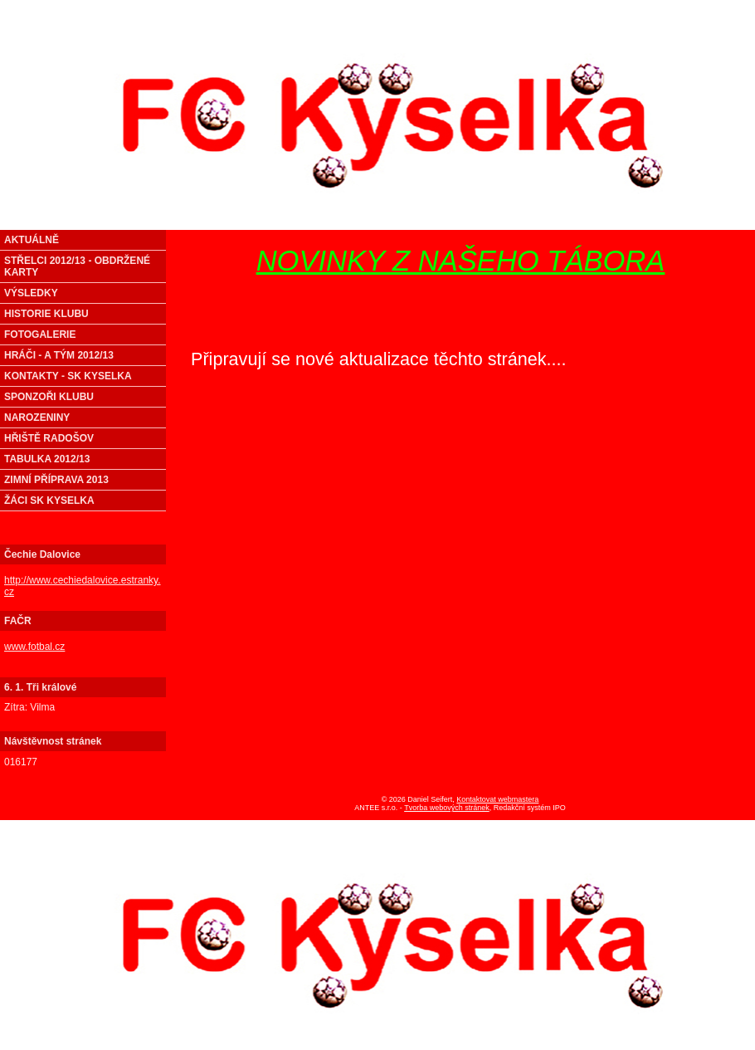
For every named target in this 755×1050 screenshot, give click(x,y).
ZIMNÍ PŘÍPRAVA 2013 (56, 480)
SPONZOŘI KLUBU (49, 397)
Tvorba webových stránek (447, 807)
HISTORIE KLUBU (46, 314)
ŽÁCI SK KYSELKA (49, 500)
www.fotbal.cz (34, 646)
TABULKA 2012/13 (47, 459)
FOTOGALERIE (40, 334)
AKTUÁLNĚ (31, 240)
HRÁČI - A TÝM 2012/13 (59, 355)
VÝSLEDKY (31, 293)
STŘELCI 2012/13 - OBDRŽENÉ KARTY (77, 266)
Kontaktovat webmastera (497, 799)
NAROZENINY (37, 417)
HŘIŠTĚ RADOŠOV (49, 438)
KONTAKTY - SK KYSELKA (68, 376)
